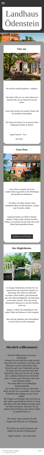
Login (40, 450)
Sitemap (16, 450)
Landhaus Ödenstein (22, 18)
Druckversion (7, 450)
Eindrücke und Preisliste (22, 237)
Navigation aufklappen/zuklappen (22, 3)
